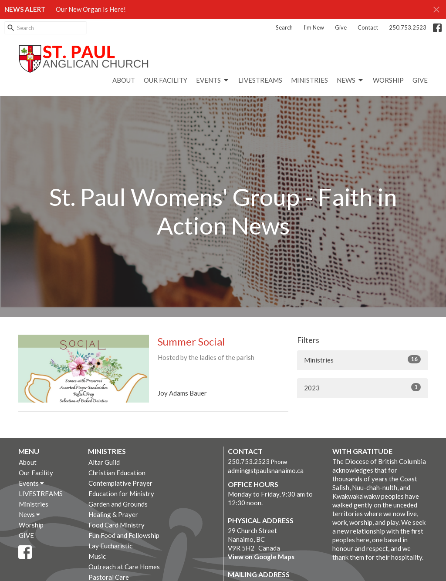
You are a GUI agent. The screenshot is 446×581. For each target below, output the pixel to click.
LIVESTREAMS (260, 80)
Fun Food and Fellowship (123, 535)
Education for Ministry (121, 493)
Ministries (309, 80)
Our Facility (165, 80)
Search (284, 27)
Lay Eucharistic (110, 546)
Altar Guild (104, 462)
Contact (368, 27)
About (123, 80)
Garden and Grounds (118, 504)
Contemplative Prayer (120, 483)
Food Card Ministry (116, 525)
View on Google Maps (261, 557)
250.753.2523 (407, 27)
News (350, 80)
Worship (388, 80)
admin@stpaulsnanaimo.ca (266, 470)
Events (213, 80)
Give (341, 27)
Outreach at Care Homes (124, 567)
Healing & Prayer (113, 514)
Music (97, 556)
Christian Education (116, 473)
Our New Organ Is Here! (91, 9)
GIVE (420, 80)
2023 (362, 387)
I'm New (314, 27)
